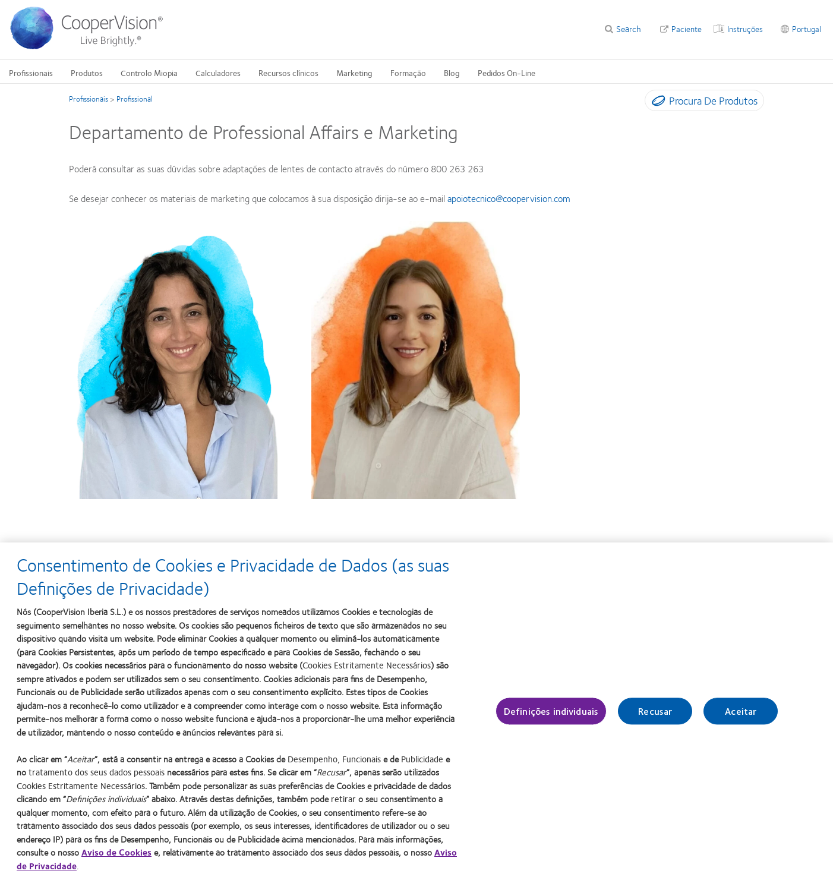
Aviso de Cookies (116, 858)
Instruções (745, 28)
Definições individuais (551, 716)
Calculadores (218, 72)
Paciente (686, 28)
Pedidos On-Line (506, 72)
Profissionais (31, 72)
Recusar (655, 716)
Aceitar (740, 716)
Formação (408, 72)
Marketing (354, 72)
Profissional (134, 99)
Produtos (87, 72)
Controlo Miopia (149, 72)
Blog (452, 72)
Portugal (806, 28)
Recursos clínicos (288, 72)
